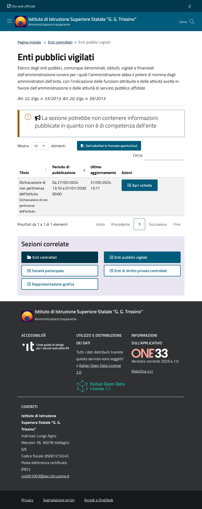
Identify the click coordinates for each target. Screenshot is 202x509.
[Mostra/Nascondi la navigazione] (9, 21)
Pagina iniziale (29, 42)
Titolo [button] (24, 172)
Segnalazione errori (59, 500)
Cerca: (138, 155)
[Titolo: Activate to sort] (34, 170)
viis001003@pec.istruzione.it (45, 476)
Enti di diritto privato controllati (138, 271)
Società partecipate (45, 271)
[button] (190, 6)
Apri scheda (139, 185)
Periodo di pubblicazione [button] (63, 169)
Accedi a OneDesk (98, 500)
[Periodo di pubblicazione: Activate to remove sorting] (69, 170)
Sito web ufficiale (21, 6)
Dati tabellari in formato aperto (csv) (109, 145)
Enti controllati (60, 42)
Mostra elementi (41, 146)
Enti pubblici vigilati (133, 257)
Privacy (27, 500)
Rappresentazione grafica (50, 284)
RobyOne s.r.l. (142, 371)
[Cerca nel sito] (192, 21)
